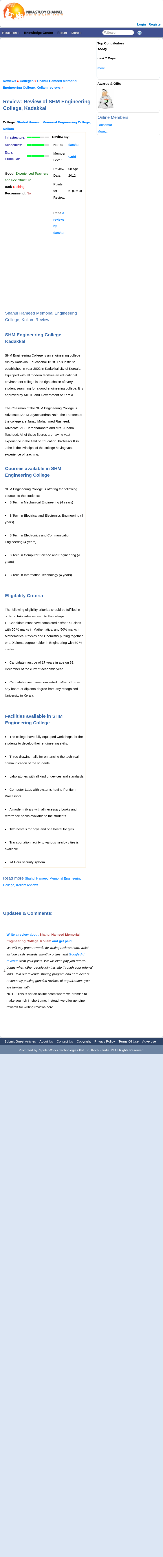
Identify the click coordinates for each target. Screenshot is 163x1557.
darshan (74, 144)
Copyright (84, 1041)
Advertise (149, 1041)
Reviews (9, 81)
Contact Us (65, 1041)
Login (141, 24)
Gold (72, 157)
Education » (11, 33)
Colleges (27, 81)
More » (76, 33)
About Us (46, 1041)
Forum (62, 33)
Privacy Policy (104, 1041)
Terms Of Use (129, 1041)
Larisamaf (104, 125)
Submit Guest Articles (20, 1041)
